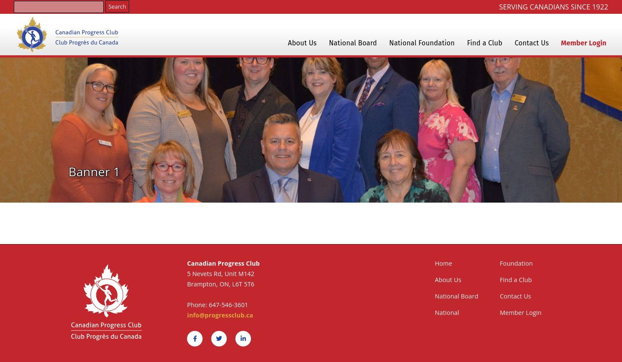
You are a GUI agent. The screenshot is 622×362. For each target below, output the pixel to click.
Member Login (583, 43)
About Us (302, 43)
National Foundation (422, 43)
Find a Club (484, 43)
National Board (353, 43)
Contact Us (532, 43)
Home (443, 263)
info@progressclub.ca (220, 315)
